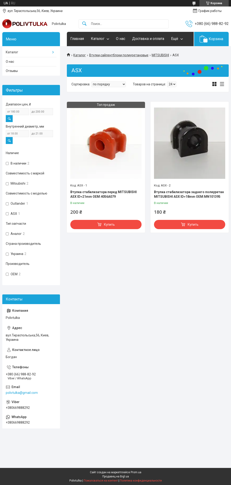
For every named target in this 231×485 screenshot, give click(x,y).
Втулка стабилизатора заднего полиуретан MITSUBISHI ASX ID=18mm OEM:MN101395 (189, 194)
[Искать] (84, 23)
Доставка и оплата (148, 38)
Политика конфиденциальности (141, 480)
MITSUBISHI (160, 55)
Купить (109, 224)
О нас (120, 38)
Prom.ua (136, 472)
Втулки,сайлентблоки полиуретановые (118, 55)
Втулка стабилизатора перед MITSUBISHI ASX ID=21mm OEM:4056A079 (103, 194)
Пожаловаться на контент (101, 480)
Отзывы (12, 71)
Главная (77, 38)
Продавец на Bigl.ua (115, 476)
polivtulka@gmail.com (22, 393)
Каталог (97, 38)
